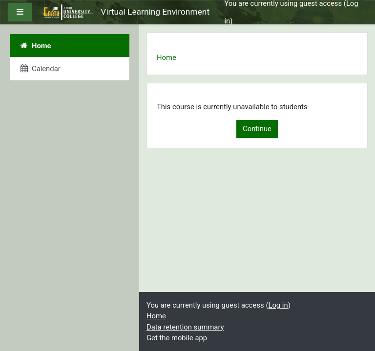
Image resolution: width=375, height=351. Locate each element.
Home (166, 57)
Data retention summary (185, 327)
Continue (257, 128)
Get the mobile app (176, 337)
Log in (278, 305)
